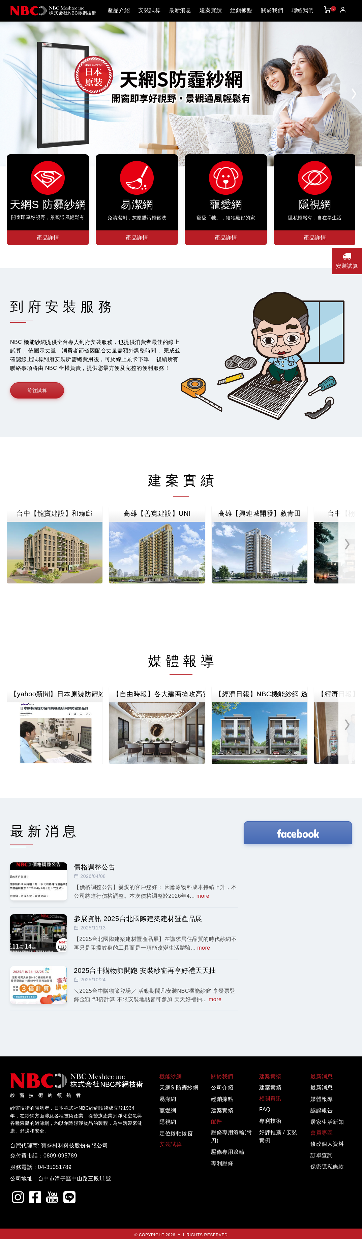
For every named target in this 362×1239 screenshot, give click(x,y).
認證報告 (321, 1110)
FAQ (265, 1109)
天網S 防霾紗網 (178, 1087)
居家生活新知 (327, 1122)
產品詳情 (48, 238)
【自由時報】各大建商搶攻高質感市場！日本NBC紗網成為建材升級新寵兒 (159, 694)
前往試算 (37, 390)
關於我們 (272, 10)
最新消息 (180, 10)
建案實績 (211, 10)
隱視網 (167, 1122)
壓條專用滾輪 (227, 1152)
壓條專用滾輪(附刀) (231, 1136)
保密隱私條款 (327, 1167)
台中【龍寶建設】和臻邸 (55, 513)
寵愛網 (167, 1110)
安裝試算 (149, 10)
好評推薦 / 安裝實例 (278, 1136)
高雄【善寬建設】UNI (157, 513)
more (203, 896)
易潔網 (167, 1099)
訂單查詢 (321, 1155)
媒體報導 (321, 1099)
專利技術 (270, 1121)
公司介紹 (222, 1087)
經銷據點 (241, 10)
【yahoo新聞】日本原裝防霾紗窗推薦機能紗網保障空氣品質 (56, 694)
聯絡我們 (303, 10)
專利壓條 (222, 1163)
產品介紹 (119, 10)
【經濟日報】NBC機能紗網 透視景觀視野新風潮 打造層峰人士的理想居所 (261, 694)
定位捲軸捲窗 (176, 1133)
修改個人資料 (327, 1144)
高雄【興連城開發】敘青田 (259, 513)
